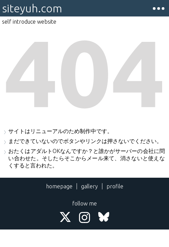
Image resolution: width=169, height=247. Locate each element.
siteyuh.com (32, 8)
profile (114, 186)
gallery (89, 186)
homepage (59, 186)
